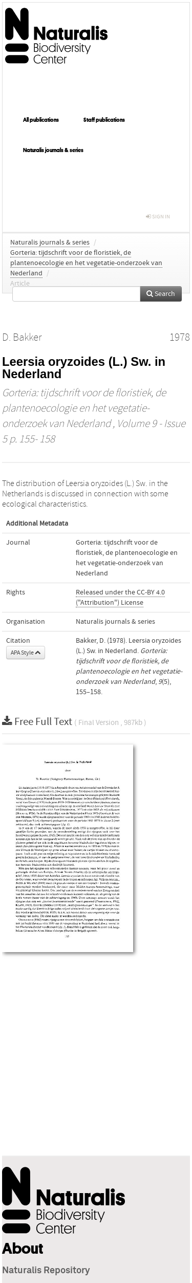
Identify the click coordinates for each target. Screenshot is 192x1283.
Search (160, 294)
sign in (158, 216)
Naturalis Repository (46, 1270)
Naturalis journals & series (53, 150)
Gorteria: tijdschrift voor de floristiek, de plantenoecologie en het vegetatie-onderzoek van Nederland (86, 263)
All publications (41, 119)
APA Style (25, 652)
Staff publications (104, 119)
